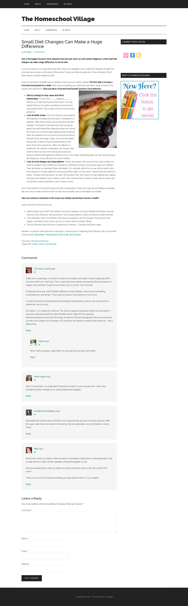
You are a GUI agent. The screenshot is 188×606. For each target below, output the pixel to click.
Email (24, 551)
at (35, 272)
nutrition (41, 244)
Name (24, 538)
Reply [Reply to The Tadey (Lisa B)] (28, 330)
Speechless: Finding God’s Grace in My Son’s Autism (57, 234)
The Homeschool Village (58, 18)
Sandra (24, 231)
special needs (51, 244)
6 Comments (39, 52)
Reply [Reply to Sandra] (32, 357)
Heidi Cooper (40, 376)
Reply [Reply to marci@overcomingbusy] (28, 434)
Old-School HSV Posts (40, 241)
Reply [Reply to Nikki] (28, 484)
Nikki (36, 449)
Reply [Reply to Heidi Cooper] (28, 396)
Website (25, 564)
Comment (26, 510)
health (34, 244)
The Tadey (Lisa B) (42, 269)
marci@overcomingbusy (44, 411)
